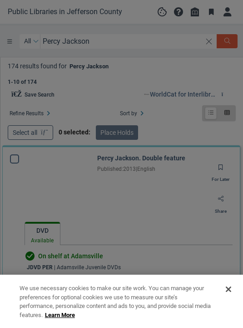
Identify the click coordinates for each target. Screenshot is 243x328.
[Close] (228, 313)
